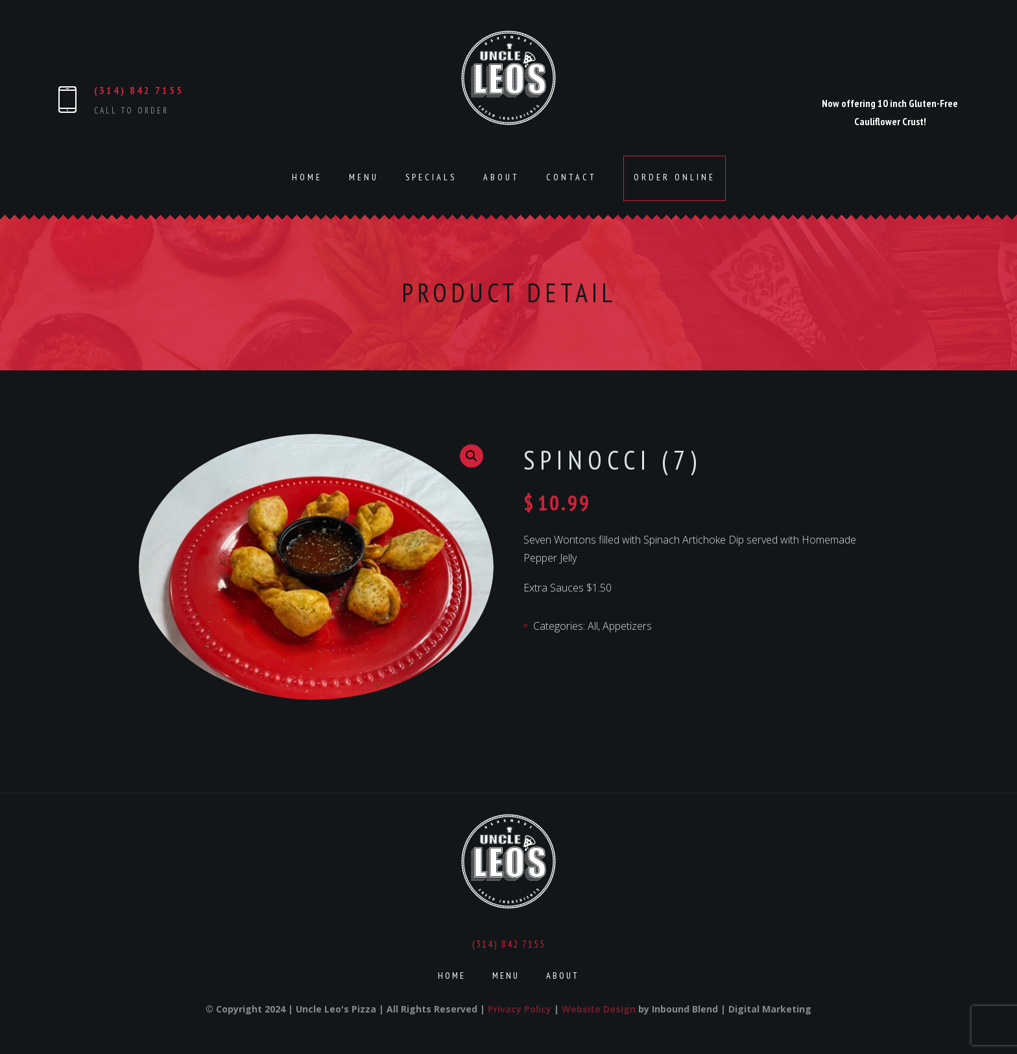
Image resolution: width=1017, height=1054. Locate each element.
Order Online (674, 177)
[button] (471, 456)
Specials (431, 177)
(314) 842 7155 (139, 90)
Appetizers (627, 626)
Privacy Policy (519, 1009)
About (501, 177)
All (593, 626)
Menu (364, 177)
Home (307, 177)
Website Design (599, 1009)
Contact (571, 177)
